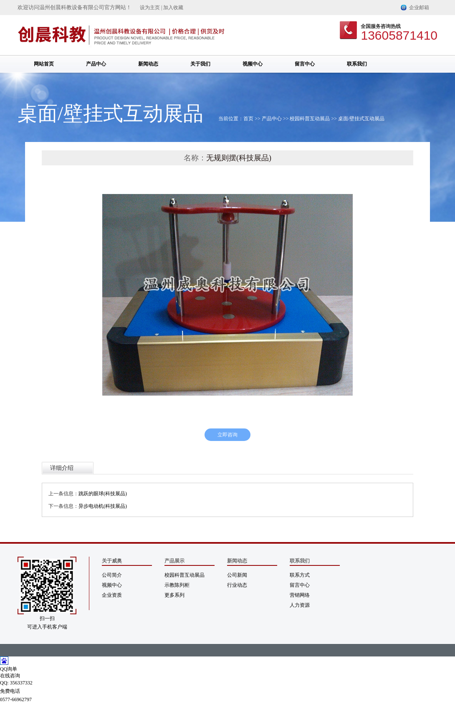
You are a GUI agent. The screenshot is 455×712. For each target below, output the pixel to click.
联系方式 (300, 575)
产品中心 (96, 64)
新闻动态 (148, 64)
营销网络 (300, 595)
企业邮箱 (419, 7)
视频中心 (253, 64)
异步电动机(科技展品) (102, 506)
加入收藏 (173, 7)
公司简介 (112, 575)
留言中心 (305, 64)
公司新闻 (237, 575)
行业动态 (237, 585)
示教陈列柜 (177, 585)
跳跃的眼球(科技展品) (102, 494)
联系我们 (357, 64)
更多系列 (174, 595)
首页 (248, 119)
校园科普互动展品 (310, 119)
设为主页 (150, 7)
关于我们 (200, 64)
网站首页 (44, 64)
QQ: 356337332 (16, 683)
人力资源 (300, 605)
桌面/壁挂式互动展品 (361, 119)
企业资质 (112, 595)
